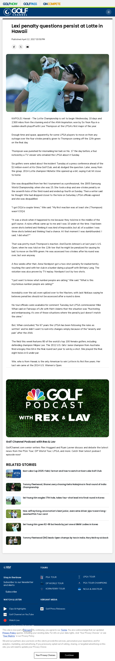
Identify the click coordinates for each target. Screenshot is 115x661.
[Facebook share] (14, 46)
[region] (57, 643)
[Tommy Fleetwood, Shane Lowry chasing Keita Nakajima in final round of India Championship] (13, 487)
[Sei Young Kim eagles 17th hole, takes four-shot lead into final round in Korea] (13, 500)
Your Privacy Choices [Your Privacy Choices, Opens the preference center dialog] (45, 655)
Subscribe (11, 591)
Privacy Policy (9, 633)
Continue (69, 655)
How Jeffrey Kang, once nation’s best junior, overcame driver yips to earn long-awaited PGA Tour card (65, 512)
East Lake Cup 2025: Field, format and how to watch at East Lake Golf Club (62, 471)
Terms (64, 630)
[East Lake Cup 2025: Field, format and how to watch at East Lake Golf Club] (13, 474)
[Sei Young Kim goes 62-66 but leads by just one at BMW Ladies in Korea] (13, 527)
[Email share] (27, 46)
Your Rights (9, 636)
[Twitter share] (20, 46)
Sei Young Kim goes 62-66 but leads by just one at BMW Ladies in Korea (60, 524)
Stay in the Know (12, 577)
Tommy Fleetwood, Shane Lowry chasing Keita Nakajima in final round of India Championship (65, 486)
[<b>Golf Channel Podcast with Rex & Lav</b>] (57, 408)
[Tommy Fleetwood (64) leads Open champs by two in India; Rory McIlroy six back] (13, 540)
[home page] (16, 12)
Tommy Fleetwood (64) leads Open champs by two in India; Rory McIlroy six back (65, 537)
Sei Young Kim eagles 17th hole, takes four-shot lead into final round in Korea (63, 497)
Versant (27, 630)
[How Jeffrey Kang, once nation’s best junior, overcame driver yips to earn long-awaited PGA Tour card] (13, 514)
